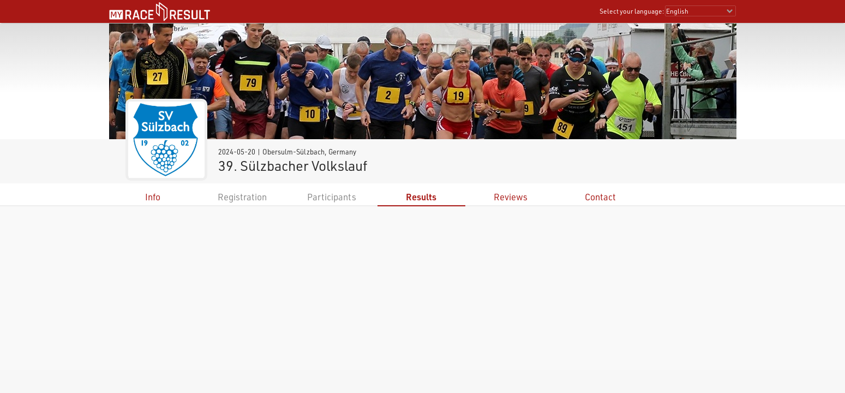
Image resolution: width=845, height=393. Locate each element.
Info (152, 197)
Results (421, 197)
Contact (600, 197)
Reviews (511, 197)
